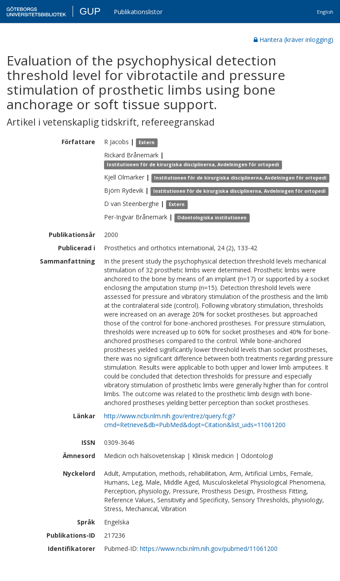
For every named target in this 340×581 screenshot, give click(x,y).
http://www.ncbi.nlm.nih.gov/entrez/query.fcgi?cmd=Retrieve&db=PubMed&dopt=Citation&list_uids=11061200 (195, 420)
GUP (89, 11)
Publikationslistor (138, 12)
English (325, 11)
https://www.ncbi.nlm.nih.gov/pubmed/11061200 (209, 548)
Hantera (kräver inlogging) (293, 39)
